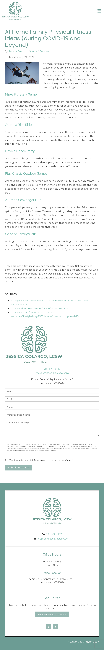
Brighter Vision (91, 641)
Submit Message (18, 467)
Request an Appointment (52, 614)
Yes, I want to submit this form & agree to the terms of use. (41, 460)
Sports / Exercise (39, 51)
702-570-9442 (52, 368)
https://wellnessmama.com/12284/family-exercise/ (39, 308)
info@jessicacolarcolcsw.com (52, 372)
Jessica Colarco (17, 51)
